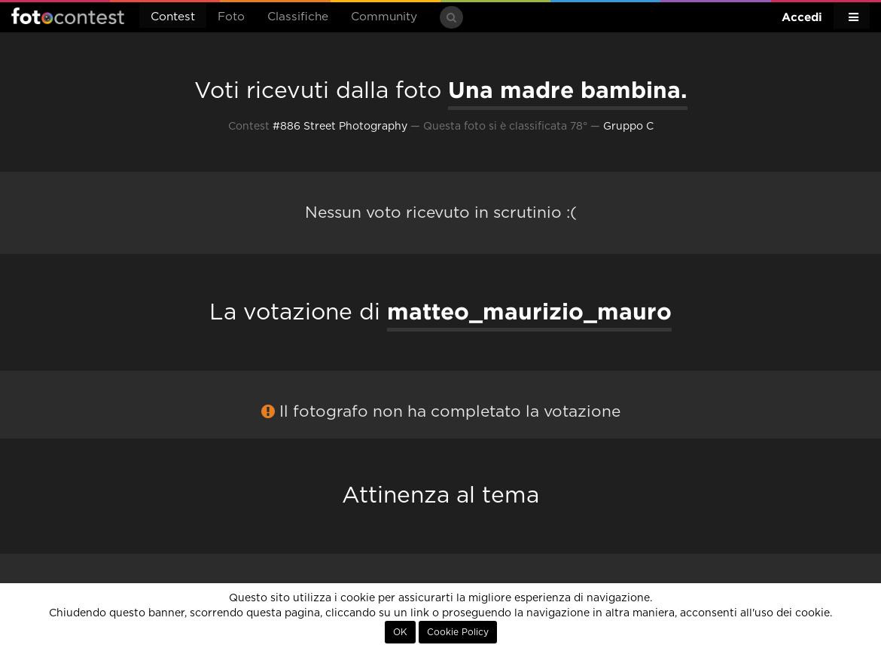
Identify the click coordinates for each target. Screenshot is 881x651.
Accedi (802, 17)
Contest (173, 17)
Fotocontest (67, 16)
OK (400, 632)
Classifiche (297, 17)
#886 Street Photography (340, 126)
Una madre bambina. (567, 89)
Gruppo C (628, 126)
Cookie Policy (458, 632)
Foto (231, 17)
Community (384, 17)
